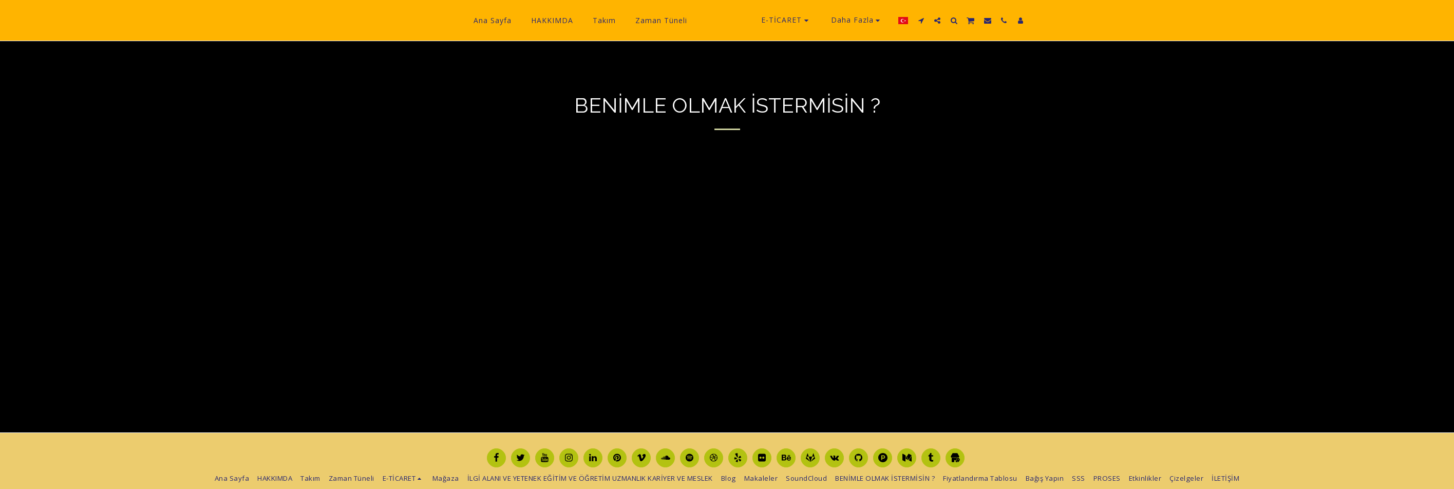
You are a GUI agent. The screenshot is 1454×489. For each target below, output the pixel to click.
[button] (937, 20)
